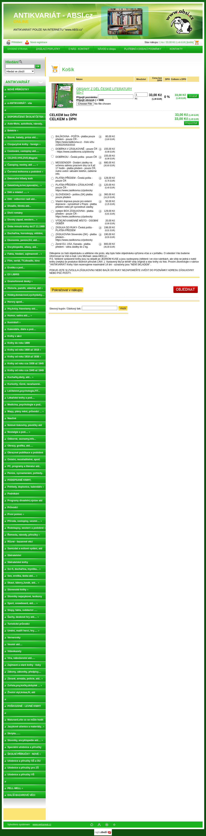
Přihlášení (16, 42)
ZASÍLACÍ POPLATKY (48, 49)
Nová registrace (38, 42)
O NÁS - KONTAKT (78, 49)
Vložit (123, 308)
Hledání (12, 62)
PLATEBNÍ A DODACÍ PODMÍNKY (142, 49)
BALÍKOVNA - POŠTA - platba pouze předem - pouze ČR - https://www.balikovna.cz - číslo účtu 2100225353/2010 (75, 140)
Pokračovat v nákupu (67, 290)
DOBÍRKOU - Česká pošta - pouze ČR (76, 157)
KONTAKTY (176, 49)
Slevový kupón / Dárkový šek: (65, 308)
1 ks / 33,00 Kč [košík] (176, 42)
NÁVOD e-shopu (107, 49)
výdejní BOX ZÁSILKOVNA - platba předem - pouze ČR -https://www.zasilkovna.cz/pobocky (74, 214)
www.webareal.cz (42, 824)
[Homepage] (17, 49)
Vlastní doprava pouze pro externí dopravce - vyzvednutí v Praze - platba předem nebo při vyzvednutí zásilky (76, 204)
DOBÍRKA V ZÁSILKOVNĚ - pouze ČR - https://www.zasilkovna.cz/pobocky (76, 150)
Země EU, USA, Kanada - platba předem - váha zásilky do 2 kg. (73, 245)
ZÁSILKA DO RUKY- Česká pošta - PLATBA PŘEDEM (74, 229)
